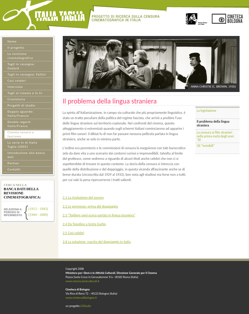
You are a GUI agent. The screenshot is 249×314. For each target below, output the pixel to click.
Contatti (14, 169)
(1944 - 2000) (38, 215)
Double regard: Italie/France (19, 124)
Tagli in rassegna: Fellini (27, 74)
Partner (13, 163)
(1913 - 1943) (38, 209)
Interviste (15, 87)
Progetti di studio (21, 105)
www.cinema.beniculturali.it (82, 281)
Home (12, 41)
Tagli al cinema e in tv (25, 93)
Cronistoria (16, 99)
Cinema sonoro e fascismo (21, 134)
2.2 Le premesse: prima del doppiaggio (90, 206)
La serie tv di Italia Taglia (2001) (22, 145)
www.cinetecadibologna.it (81, 298)
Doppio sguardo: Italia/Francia (21, 114)
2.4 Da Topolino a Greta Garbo (84, 224)
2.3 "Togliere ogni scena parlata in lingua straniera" (99, 215)
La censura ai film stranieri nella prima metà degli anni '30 (215, 136)
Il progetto (16, 48)
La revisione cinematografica (20, 56)
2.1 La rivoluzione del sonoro (83, 197)
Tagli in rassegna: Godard (21, 66)
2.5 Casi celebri (73, 233)
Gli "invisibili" (206, 146)
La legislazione (206, 110)
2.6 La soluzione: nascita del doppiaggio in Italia (97, 242)
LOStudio (85, 306)
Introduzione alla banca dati (26, 155)
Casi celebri (17, 81)
